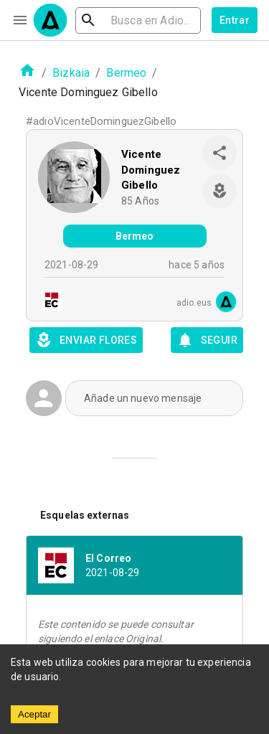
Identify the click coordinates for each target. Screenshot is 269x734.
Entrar (235, 20)
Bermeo (126, 73)
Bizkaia (71, 73)
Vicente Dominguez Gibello (150, 170)
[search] (138, 20)
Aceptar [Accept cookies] (34, 714)
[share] (219, 153)
